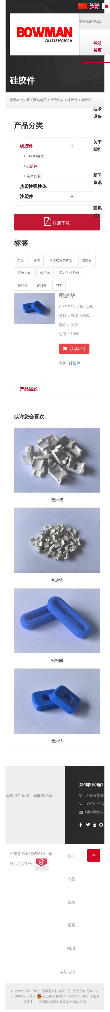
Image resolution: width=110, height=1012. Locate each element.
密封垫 (57, 741)
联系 (71, 925)
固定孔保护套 (69, 273)
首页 (71, 856)
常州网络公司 (76, 1002)
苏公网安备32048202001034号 (62, 996)
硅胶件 (74, 363)
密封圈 (57, 660)
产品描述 (29, 389)
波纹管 (87, 260)
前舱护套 (24, 273)
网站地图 (67, 971)
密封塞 (42, 285)
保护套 (45, 273)
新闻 (71, 902)
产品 (71, 879)
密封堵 (23, 285)
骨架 (36, 260)
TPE (59, 285)
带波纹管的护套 (61, 260)
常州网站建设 (48, 1002)
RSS (71, 948)
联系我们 (74, 348)
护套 (21, 260)
